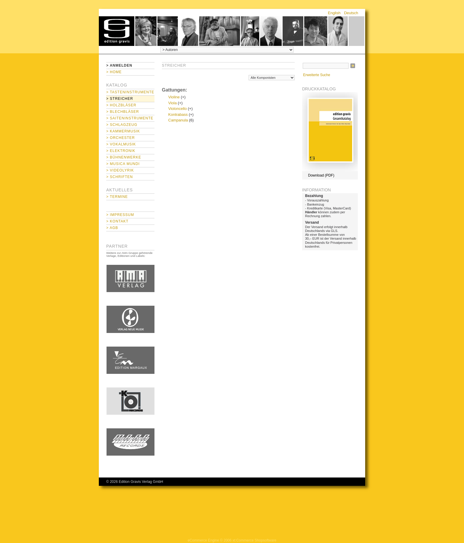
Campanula (178, 120)
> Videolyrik (120, 170)
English (334, 13)
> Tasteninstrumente (130, 92)
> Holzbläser (121, 105)
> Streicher (119, 99)
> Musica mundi (123, 164)
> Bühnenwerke (123, 157)
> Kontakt (117, 221)
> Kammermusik (123, 131)
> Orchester (120, 138)
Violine (174, 97)
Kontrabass (178, 114)
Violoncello (177, 108)
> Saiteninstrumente (129, 118)
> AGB (112, 228)
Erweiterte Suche (316, 75)
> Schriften (119, 177)
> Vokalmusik (121, 144)
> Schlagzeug (121, 125)
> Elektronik (120, 151)
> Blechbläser (122, 112)
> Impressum (120, 215)
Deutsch (351, 13)
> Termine (117, 197)
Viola (172, 103)
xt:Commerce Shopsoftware (254, 540)
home (116, 31)
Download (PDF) (321, 175)
